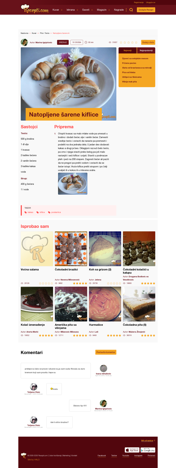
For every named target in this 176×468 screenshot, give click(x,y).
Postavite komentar (106, 352)
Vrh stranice (147, 440)
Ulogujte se (150, 2)
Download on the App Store (132, 450)
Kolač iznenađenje (37, 312)
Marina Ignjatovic (44, 42)
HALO (36, 459)
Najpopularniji (146, 50)
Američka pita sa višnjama (71, 312)
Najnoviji (128, 50)
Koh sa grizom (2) (105, 257)
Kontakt (74, 455)
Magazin (101, 9)
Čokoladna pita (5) (139, 312)
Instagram (138, 456)
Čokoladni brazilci (71, 257)
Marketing (66, 455)
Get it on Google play (148, 450)
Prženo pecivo (129, 63)
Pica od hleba (128, 72)
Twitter (114, 456)
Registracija (138, 2)
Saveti (85, 9)
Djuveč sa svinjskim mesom (135, 58)
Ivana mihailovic (103, 373)
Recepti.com (35, 9)
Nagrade (119, 9)
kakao (30, 212)
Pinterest (151, 456)
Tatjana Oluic (33, 392)
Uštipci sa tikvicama (132, 77)
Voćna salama (37, 257)
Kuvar (56, 9)
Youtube (125, 456)
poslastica (56, 212)
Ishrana (71, 9)
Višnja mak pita (129, 81)
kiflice (42, 212)
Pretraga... (131, 9)
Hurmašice (105, 312)
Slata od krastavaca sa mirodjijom (137, 68)
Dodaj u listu (148, 42)
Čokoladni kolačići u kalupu (139, 257)
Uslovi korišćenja (55, 455)
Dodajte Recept (146, 10)
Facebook (102, 456)
